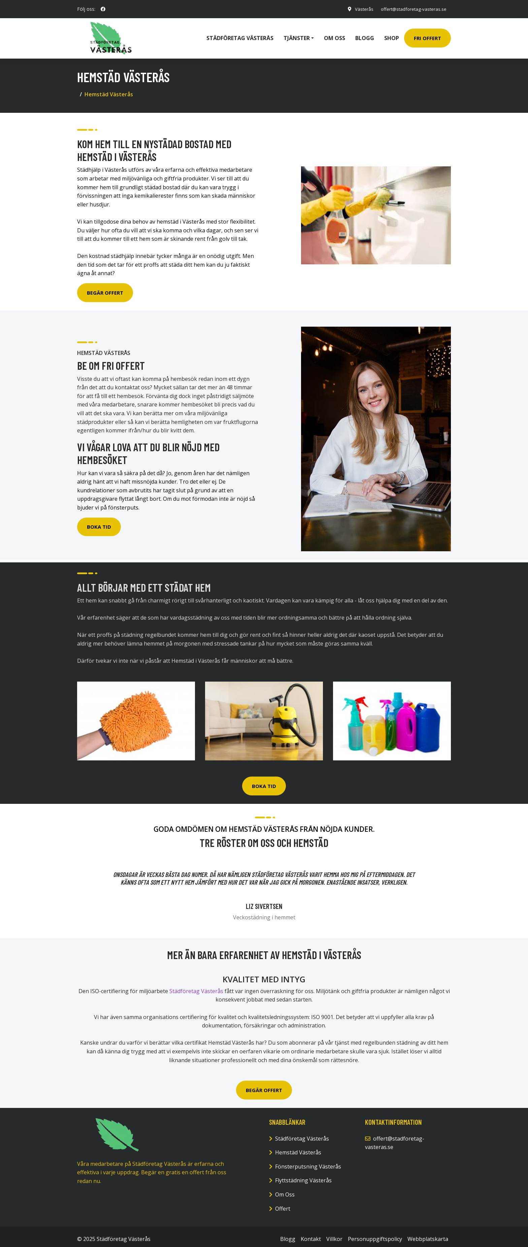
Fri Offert (427, 35)
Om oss (334, 35)
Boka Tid (99, 522)
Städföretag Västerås (239, 35)
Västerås (359, 9)
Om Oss (285, 1189)
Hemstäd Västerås (298, 1147)
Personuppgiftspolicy (375, 1234)
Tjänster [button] (297, 35)
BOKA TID (264, 781)
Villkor (334, 1234)
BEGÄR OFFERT (264, 1085)
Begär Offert (105, 288)
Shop (391, 35)
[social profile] (103, 9)
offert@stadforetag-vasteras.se (411, 9)
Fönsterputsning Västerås (308, 1162)
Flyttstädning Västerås (303, 1175)
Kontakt (311, 1234)
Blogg (364, 35)
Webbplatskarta (427, 1234)
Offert (282, 1204)
